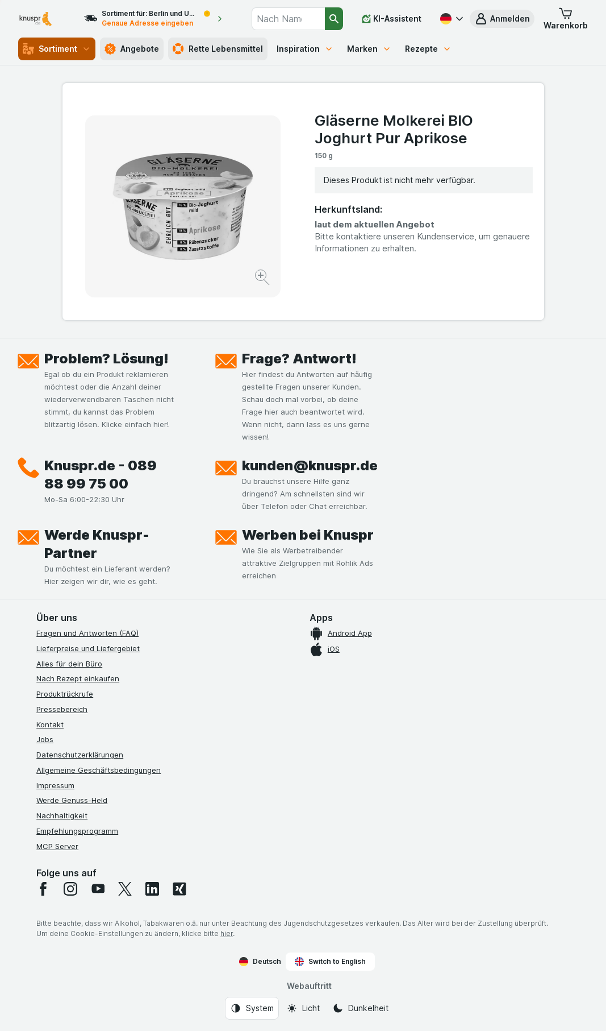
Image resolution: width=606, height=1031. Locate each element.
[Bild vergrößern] (263, 279)
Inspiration (305, 48)
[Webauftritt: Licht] (303, 1008)
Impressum (55, 785)
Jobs (44, 739)
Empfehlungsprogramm (77, 830)
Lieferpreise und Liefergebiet (88, 648)
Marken (369, 48)
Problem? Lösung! (106, 358)
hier (226, 933)
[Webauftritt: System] (252, 1008)
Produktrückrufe (64, 693)
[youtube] (98, 889)
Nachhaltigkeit (61, 815)
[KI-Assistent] (392, 18)
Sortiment (57, 49)
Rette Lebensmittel (218, 49)
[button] (502, 19)
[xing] (179, 889)
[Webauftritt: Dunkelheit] (360, 1008)
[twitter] (125, 889)
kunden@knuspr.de (310, 465)
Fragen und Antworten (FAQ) (87, 632)
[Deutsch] (450, 18)
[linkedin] (152, 889)
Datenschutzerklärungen (79, 754)
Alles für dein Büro (69, 663)
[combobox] (288, 18)
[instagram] (70, 889)
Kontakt (50, 724)
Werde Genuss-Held (71, 800)
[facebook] (43, 889)
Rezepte (428, 48)
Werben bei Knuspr (308, 535)
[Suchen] (334, 18)
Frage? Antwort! (299, 358)
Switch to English (330, 961)
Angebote (132, 49)
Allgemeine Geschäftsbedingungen (98, 770)
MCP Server (57, 846)
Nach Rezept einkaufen (77, 678)
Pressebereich (61, 709)
